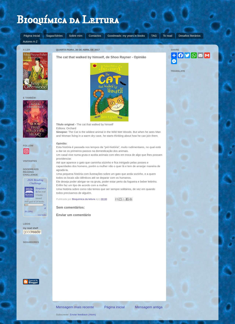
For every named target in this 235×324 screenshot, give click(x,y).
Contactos (95, 35)
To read (167, 35)
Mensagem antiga (148, 307)
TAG (154, 35)
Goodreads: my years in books (126, 35)
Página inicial (32, 35)
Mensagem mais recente (75, 307)
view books (42, 215)
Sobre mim (75, 35)
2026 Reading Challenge (35, 181)
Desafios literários (189, 35)
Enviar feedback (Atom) (83, 314)
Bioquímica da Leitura (68, 20)
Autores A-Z (30, 41)
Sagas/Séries (54, 35)
